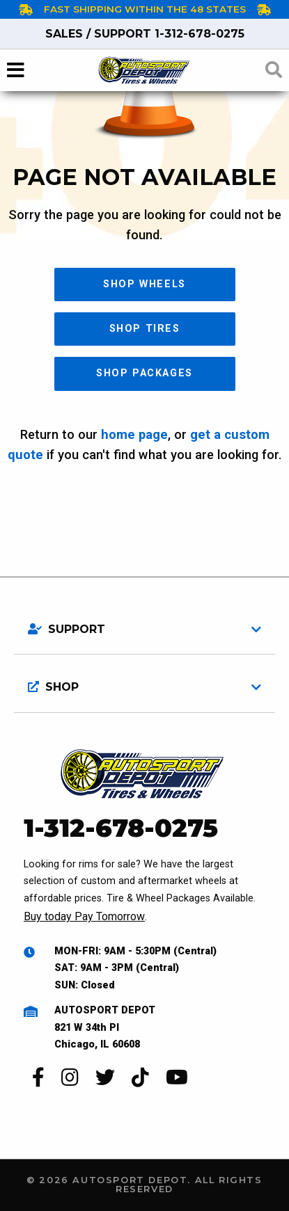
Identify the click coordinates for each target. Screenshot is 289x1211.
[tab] (144, 624)
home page (134, 434)
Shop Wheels (144, 284)
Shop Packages (144, 373)
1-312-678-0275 (144, 33)
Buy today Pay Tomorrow (84, 916)
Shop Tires (144, 329)
